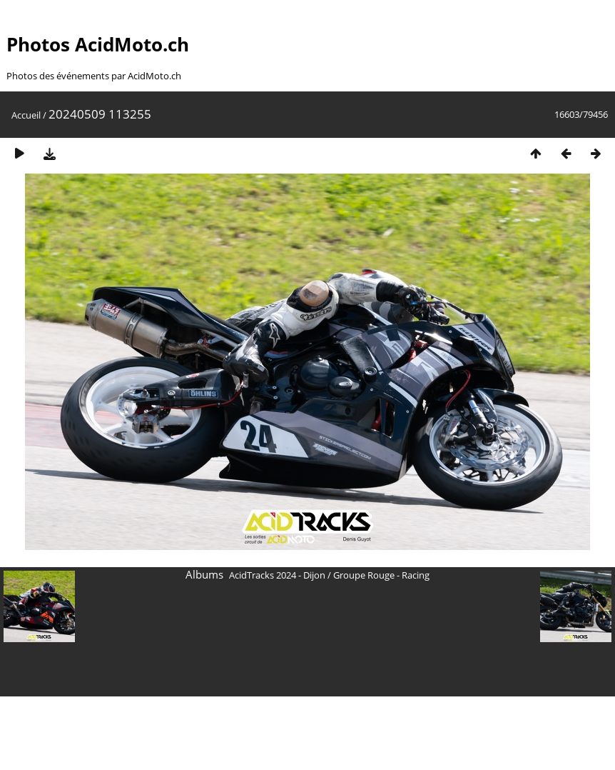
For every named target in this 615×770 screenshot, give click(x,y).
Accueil (26, 115)
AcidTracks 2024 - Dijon (277, 575)
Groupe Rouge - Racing (381, 575)
